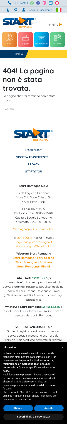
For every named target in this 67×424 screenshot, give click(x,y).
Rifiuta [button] (18, 408)
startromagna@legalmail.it (33, 246)
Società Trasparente (32, 157)
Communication (43, 229)
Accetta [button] (48, 408)
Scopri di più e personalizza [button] (33, 416)
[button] (62, 347)
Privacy (33, 164)
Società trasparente (40, 10)
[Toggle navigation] (55, 24)
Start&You (33, 171)
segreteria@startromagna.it (33, 242)
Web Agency (21, 229)
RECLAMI (20, 2)
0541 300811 (24, 237)
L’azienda (32, 150)
